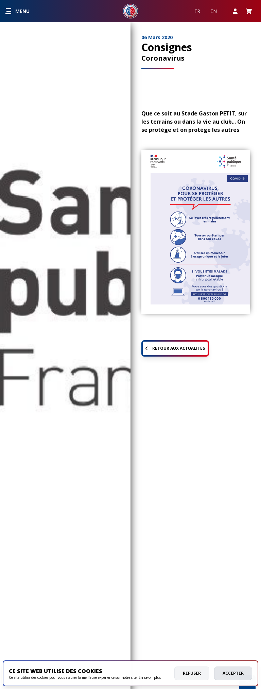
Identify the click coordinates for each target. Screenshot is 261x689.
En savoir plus (150, 677)
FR (197, 11)
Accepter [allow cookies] (233, 673)
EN (213, 11)
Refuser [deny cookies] (192, 673)
